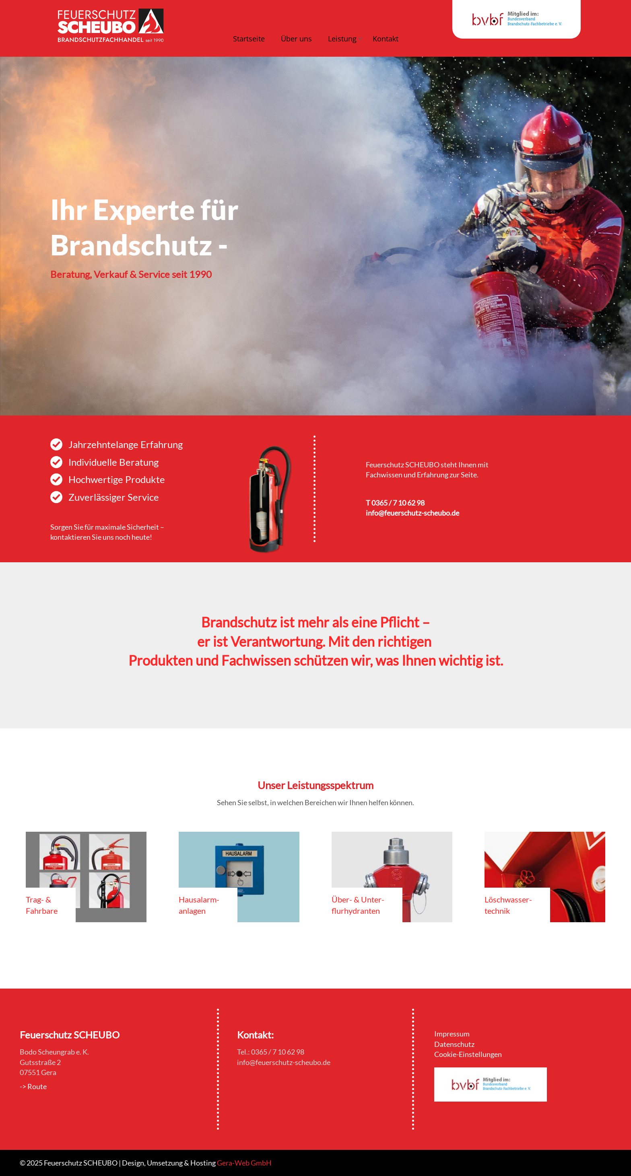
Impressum (452, 1033)
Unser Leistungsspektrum (315, 785)
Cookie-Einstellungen (468, 1054)
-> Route (33, 1086)
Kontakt (385, 39)
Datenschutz (454, 1044)
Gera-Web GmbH (244, 1162)
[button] (342, 40)
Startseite (249, 39)
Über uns (296, 39)
